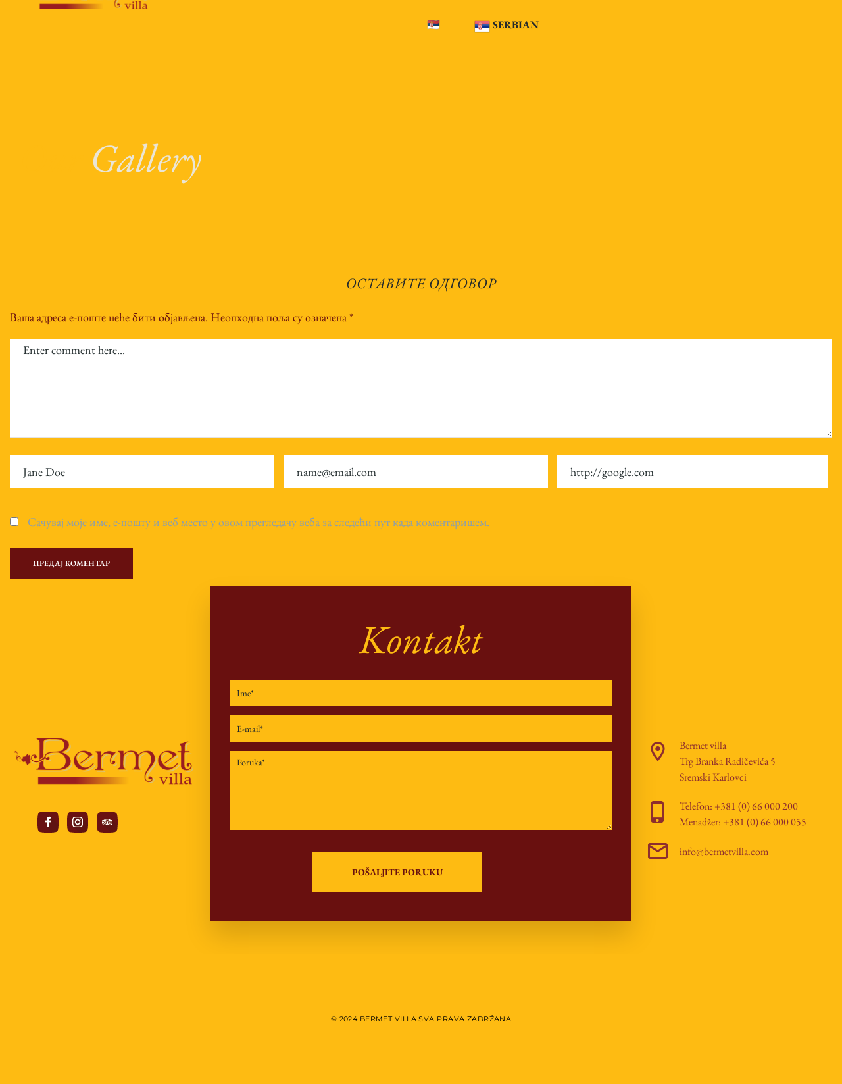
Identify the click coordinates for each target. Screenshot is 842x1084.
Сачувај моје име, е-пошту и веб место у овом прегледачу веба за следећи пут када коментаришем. (258, 521)
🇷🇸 (433, 25)
